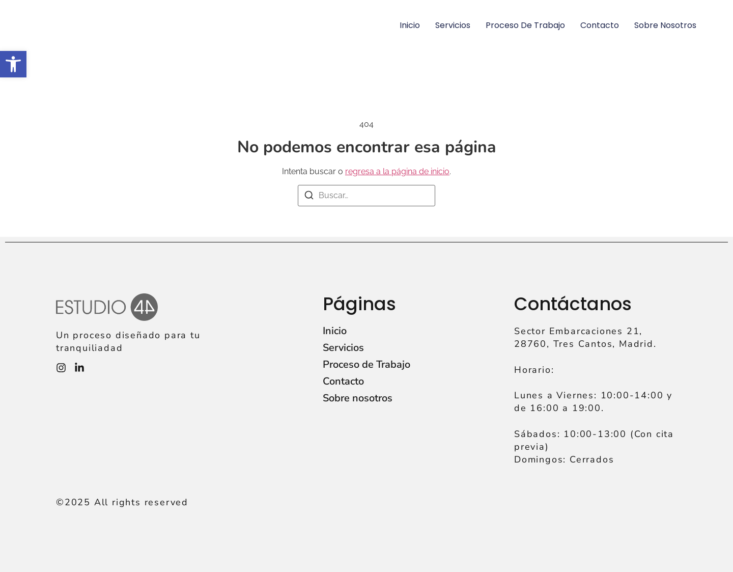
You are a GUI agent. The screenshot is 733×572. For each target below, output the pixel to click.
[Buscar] (309, 197)
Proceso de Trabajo (525, 25)
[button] (13, 64)
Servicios (452, 25)
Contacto (599, 25)
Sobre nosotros (665, 25)
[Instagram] (61, 368)
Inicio (410, 25)
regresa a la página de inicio (397, 171)
